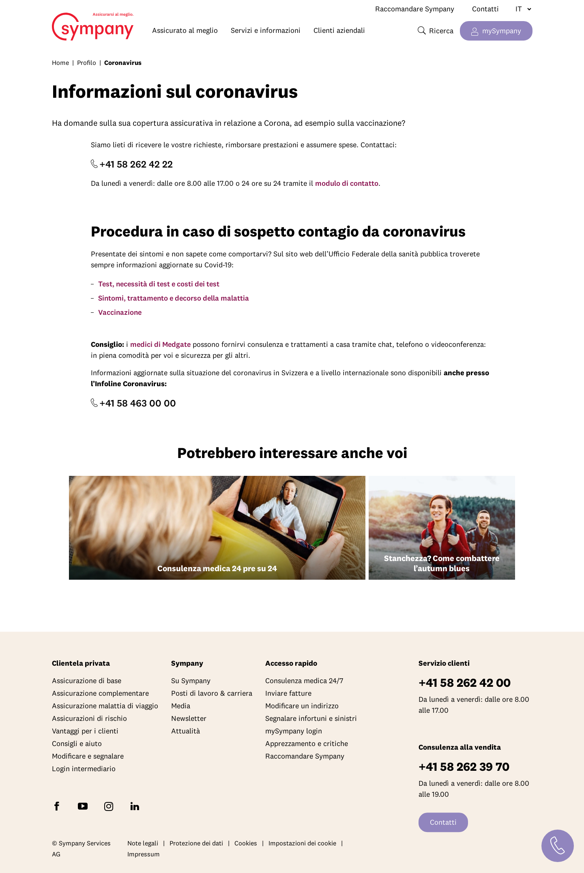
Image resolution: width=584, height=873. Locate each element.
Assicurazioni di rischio (89, 718)
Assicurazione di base (86, 681)
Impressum (143, 854)
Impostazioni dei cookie (302, 843)
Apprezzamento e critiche (306, 743)
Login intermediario (84, 769)
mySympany (501, 30)
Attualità (185, 731)
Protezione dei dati (196, 843)
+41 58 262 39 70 (464, 766)
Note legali (142, 843)
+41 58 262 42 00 (465, 682)
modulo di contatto (346, 183)
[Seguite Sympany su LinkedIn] (136, 805)
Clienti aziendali (339, 30)
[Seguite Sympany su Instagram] (110, 805)
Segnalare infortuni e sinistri (311, 718)
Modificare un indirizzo (302, 706)
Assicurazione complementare (100, 693)
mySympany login (293, 731)
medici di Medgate (160, 344)
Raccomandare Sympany (414, 8)
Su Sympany (190, 681)
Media (180, 706)
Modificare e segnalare (88, 756)
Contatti (485, 8)
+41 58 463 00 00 (137, 403)
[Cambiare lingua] (520, 9)
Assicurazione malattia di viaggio (105, 706)
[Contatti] (557, 846)
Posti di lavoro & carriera (211, 693)
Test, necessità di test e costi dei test (158, 283)
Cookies (245, 843)
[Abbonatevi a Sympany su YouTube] (84, 805)
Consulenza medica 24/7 (304, 681)
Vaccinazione (120, 312)
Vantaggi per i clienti (85, 731)
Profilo (86, 62)
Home (68, 22)
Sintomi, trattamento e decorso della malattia (173, 298)
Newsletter (188, 718)
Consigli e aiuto (77, 743)
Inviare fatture (288, 693)
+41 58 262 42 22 (136, 164)
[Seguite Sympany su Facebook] (58, 805)
